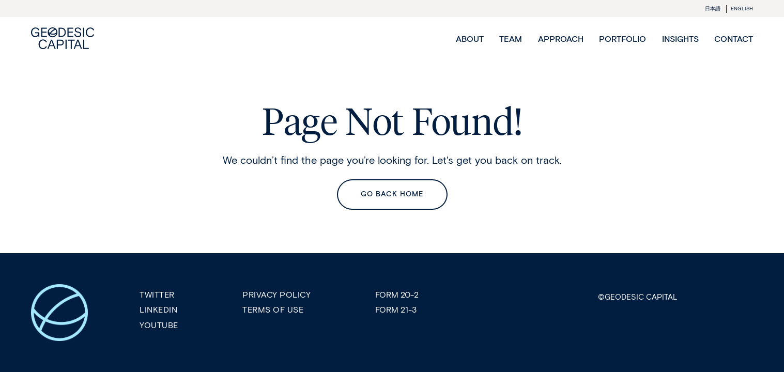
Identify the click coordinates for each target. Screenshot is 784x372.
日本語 (712, 8)
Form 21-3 (396, 310)
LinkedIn (158, 310)
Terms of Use (272, 310)
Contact (733, 39)
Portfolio (622, 39)
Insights (680, 39)
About (470, 39)
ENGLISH (742, 8)
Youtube (159, 325)
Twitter (157, 295)
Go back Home (392, 194)
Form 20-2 (397, 295)
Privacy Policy (276, 295)
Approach (560, 39)
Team (510, 39)
